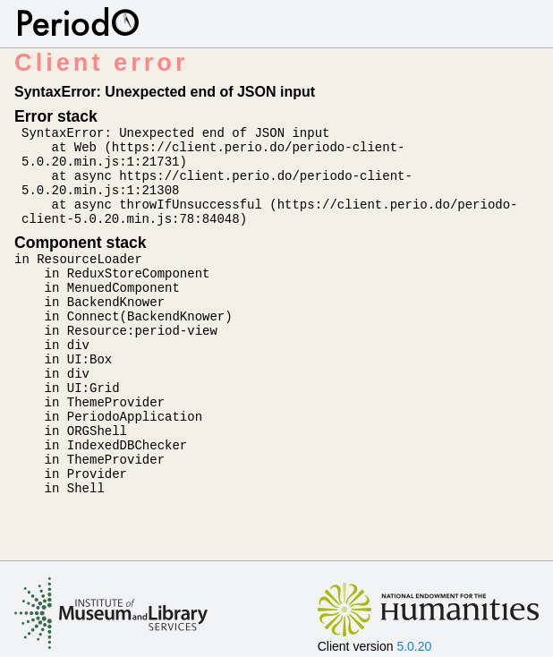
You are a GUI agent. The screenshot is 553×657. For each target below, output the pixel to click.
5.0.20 (413, 646)
